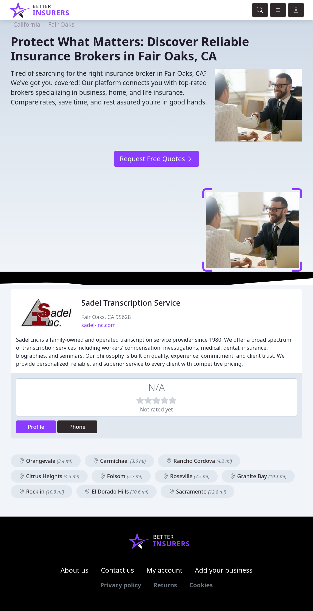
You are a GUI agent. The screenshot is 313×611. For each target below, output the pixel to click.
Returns (165, 585)
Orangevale (45, 461)
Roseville (186, 476)
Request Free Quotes (156, 158)
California (26, 24)
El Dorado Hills (116, 491)
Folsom (121, 476)
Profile (36, 426)
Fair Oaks (61, 24)
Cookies (201, 585)
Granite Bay (258, 476)
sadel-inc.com (98, 325)
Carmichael (119, 461)
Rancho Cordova (199, 461)
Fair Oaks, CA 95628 (106, 317)
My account (164, 570)
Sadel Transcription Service (130, 302)
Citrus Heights (49, 476)
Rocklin (41, 491)
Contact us (117, 570)
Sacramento (197, 491)
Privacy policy (120, 585)
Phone (77, 426)
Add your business (224, 570)
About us (75, 570)
